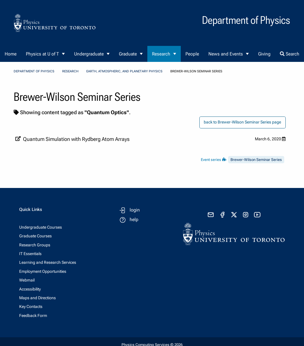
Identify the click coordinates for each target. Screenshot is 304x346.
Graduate (128, 54)
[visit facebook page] (222, 214)
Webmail (27, 280)
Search (289, 54)
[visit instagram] (245, 214)
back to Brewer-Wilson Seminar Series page (242, 122)
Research (161, 54)
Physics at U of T (42, 54)
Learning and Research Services (47, 262)
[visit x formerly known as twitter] (233, 214)
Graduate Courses (35, 236)
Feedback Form (33, 315)
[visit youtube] (257, 214)
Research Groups (34, 245)
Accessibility (30, 289)
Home (11, 54)
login (135, 210)
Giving (264, 54)
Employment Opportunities (42, 271)
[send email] (210, 214)
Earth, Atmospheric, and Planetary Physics (124, 71)
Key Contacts (30, 306)
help (134, 219)
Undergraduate (89, 54)
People (192, 54)
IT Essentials (30, 253)
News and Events (225, 54)
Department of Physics (34, 71)
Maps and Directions (37, 297)
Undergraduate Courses (40, 227)
